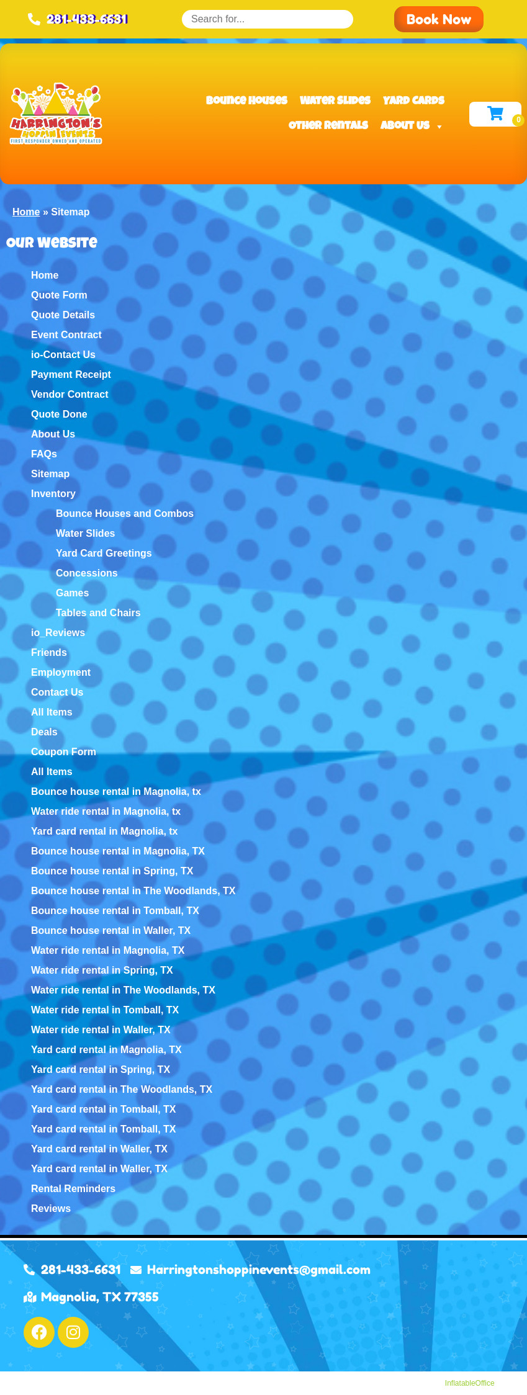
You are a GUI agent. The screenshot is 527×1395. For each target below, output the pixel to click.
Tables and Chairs (98, 613)
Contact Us (57, 692)
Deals (44, 732)
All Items (52, 712)
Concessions (87, 573)
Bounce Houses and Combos (125, 513)
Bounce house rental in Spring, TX (112, 871)
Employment (61, 672)
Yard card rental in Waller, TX (99, 1149)
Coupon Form (63, 752)
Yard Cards (413, 101)
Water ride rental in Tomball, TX (105, 1010)
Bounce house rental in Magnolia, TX (118, 851)
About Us (412, 126)
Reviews (51, 1208)
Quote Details (63, 315)
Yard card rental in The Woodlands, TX (121, 1089)
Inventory (53, 493)
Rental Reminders (73, 1188)
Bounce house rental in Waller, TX (111, 930)
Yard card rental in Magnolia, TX (106, 1049)
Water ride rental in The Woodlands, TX (123, 990)
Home (26, 212)
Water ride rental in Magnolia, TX (107, 950)
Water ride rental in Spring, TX (102, 970)
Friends (49, 652)
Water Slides (335, 101)
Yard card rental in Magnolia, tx (104, 831)
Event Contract (66, 335)
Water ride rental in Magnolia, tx (106, 811)
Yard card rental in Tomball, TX (103, 1109)
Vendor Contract (69, 394)
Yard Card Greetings (104, 553)
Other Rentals (328, 126)
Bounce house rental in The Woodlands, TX (133, 891)
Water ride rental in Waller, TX (101, 1030)
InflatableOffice (470, 1383)
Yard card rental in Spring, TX (100, 1069)
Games (72, 593)
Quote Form (59, 295)
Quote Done (59, 414)
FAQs (44, 454)
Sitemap (50, 474)
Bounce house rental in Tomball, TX (115, 910)
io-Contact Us (63, 354)
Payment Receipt (71, 374)
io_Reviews (58, 632)
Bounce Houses (246, 101)
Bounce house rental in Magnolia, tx (116, 791)
